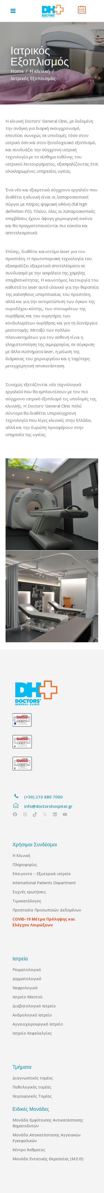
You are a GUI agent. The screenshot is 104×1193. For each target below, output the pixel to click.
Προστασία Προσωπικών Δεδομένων (46, 910)
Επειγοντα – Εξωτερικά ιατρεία (41, 873)
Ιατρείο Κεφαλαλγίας (32, 1033)
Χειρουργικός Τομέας (32, 1096)
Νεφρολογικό (25, 987)
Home (17, 71)
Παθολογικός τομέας (31, 1087)
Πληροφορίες (24, 864)
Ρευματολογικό (26, 969)
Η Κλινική (21, 855)
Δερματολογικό (26, 978)
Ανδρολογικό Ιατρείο (32, 1015)
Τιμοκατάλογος (26, 900)
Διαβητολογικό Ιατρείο (34, 1006)
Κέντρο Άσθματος (28, 1149)
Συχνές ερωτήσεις (29, 891)
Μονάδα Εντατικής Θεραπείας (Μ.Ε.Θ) (47, 1158)
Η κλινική (40, 71)
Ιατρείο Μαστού (27, 996)
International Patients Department (44, 882)
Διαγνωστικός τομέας (32, 1078)
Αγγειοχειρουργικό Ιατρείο (37, 1024)
